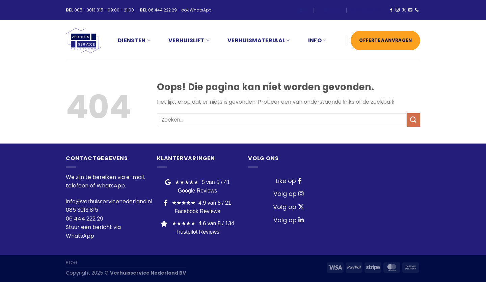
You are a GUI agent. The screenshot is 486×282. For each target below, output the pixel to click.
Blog (330, 10)
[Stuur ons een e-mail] (410, 10)
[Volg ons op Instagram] (398, 10)
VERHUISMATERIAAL (258, 40)
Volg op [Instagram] (288, 193)
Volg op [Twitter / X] (288, 207)
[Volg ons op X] (404, 10)
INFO (317, 40)
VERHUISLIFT (188, 40)
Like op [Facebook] (288, 181)
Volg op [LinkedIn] (288, 220)
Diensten (134, 40)
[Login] (301, 10)
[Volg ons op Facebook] (391, 10)
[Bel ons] (417, 10)
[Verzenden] (413, 119)
